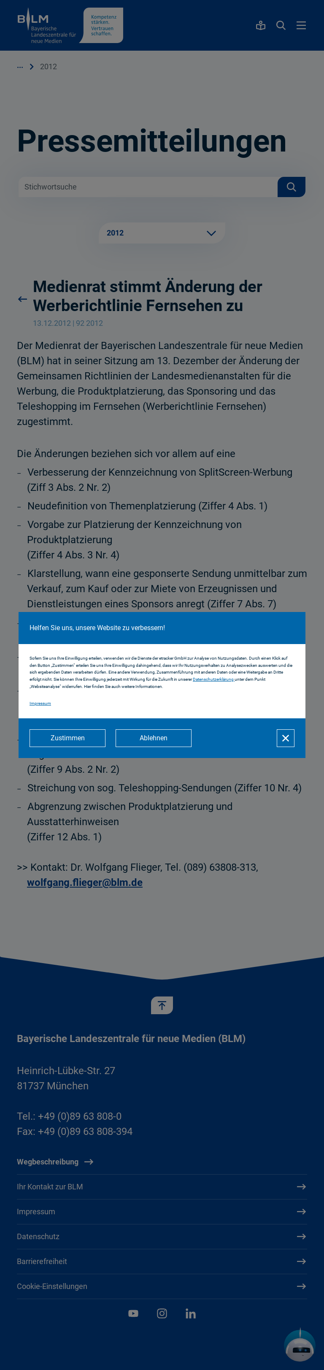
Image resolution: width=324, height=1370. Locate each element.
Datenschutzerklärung (214, 679)
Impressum (40, 703)
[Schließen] (285, 738)
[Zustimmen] (67, 738)
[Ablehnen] (154, 738)
